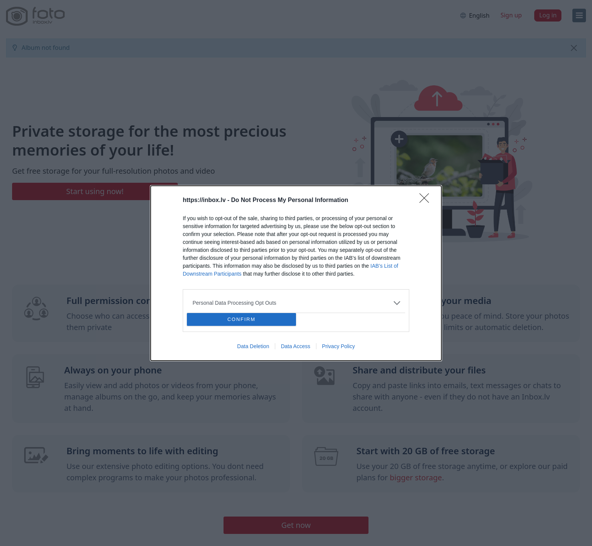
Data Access (295, 346)
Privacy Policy (338, 346)
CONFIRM (241, 319)
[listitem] (296, 303)
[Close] (426, 200)
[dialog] (296, 273)
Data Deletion (253, 346)
